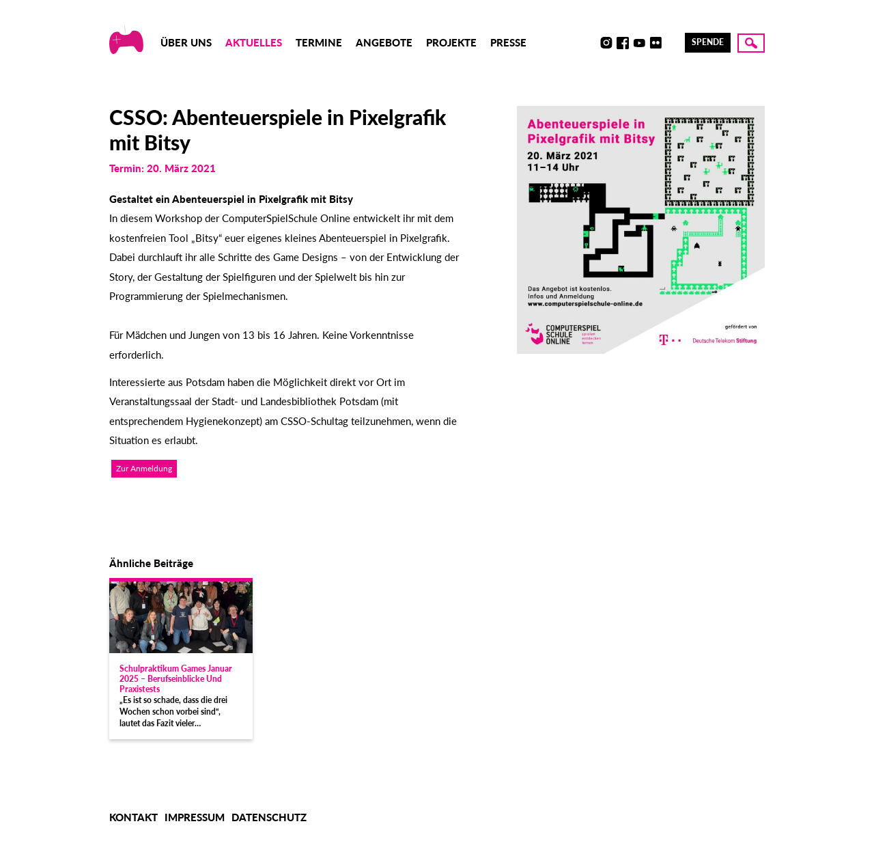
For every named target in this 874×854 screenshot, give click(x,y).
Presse (508, 42)
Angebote (384, 42)
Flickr (655, 43)
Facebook (623, 43)
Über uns (186, 42)
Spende (708, 42)
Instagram (606, 43)
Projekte (451, 42)
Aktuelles (253, 42)
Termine (319, 42)
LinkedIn (672, 43)
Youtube (639, 43)
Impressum (195, 817)
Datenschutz (269, 817)
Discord (590, 43)
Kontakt (133, 817)
